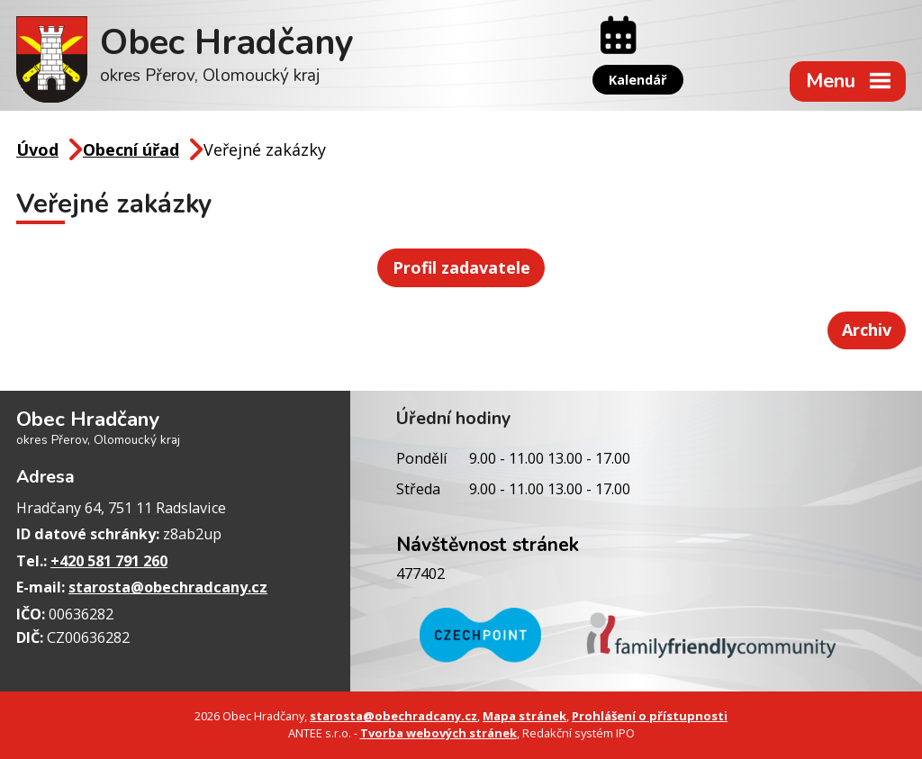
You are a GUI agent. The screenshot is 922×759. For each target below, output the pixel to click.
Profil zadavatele (461, 267)
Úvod (37, 149)
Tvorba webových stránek (438, 733)
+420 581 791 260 (108, 561)
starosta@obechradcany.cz (167, 587)
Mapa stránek (524, 716)
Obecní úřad (131, 149)
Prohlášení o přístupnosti (650, 716)
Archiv (866, 329)
